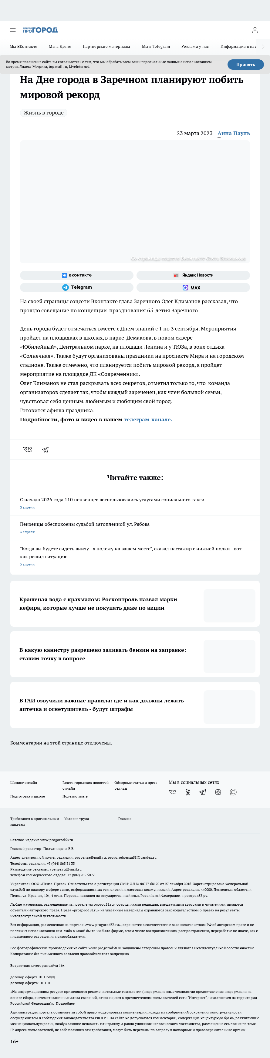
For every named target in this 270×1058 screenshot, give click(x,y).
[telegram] (47, 449)
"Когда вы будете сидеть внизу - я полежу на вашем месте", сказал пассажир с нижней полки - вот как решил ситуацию (135, 557)
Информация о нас (239, 46)
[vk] (28, 449)
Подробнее (65, 1003)
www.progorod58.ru (56, 839)
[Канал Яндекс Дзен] (218, 792)
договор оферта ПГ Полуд (32, 977)
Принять (245, 64)
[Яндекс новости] (193, 275)
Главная (124, 818)
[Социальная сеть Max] (193, 287)
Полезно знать (75, 796)
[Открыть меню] (12, 30)
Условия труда (76, 818)
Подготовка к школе (27, 796)
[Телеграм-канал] (76, 287)
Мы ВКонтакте (23, 46)
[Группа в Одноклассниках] (187, 792)
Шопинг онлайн (23, 782)
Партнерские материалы (106, 46)
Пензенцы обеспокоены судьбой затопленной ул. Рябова (135, 528)
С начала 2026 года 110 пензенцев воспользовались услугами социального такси (135, 503)
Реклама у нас (195, 46)
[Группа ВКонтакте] (76, 275)
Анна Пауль (234, 133)
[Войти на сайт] (255, 30)
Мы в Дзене (60, 46)
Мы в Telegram (156, 46)
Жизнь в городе (44, 112)
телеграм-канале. (147, 419)
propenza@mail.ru (90, 857)
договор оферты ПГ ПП (30, 982)
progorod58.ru (102, 904)
